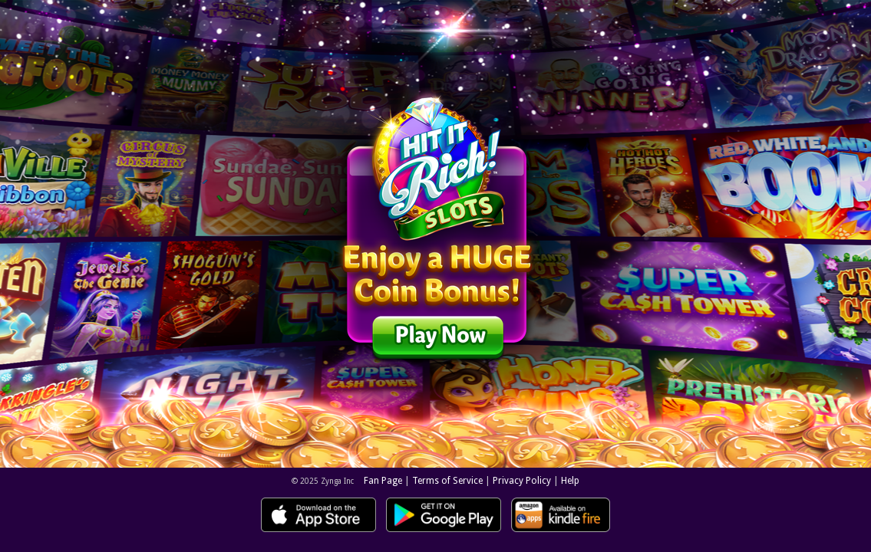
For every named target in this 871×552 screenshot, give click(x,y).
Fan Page (383, 480)
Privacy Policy (522, 480)
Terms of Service (447, 480)
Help (570, 480)
